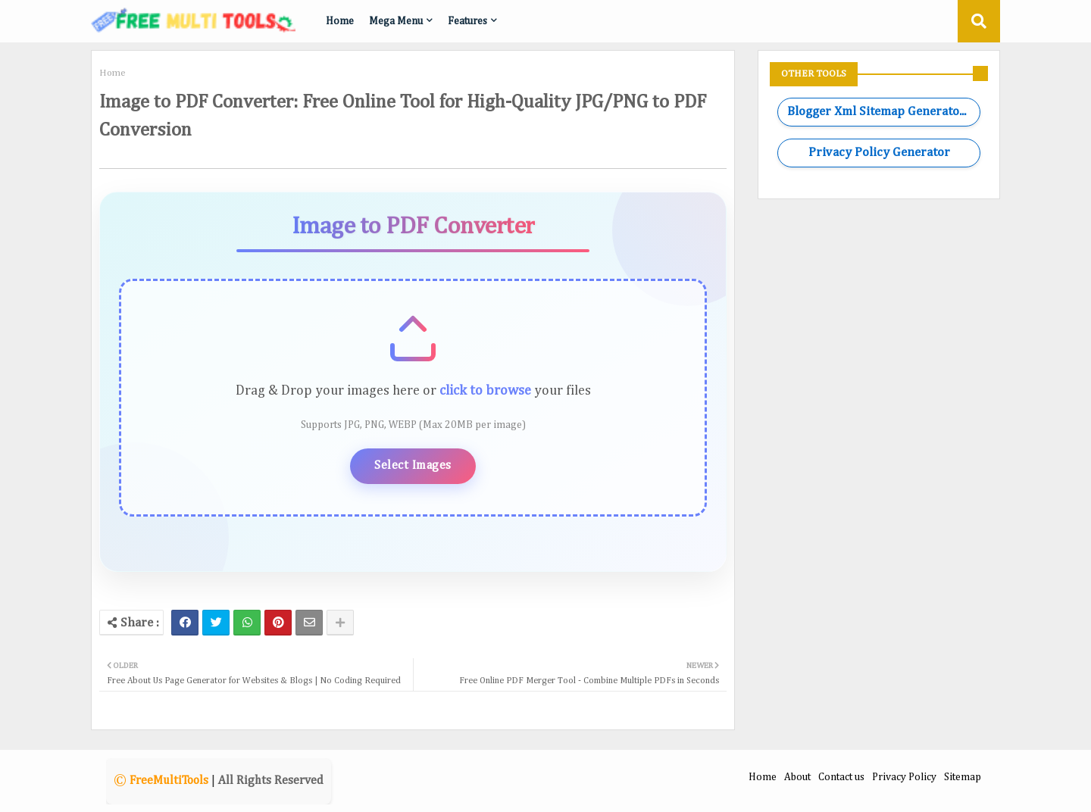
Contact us (841, 777)
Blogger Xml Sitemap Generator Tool (883, 111)
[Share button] (340, 623)
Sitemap (962, 777)
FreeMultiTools (169, 781)
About (797, 777)
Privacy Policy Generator (879, 152)
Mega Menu (396, 21)
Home (340, 21)
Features (467, 21)
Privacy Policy (904, 777)
